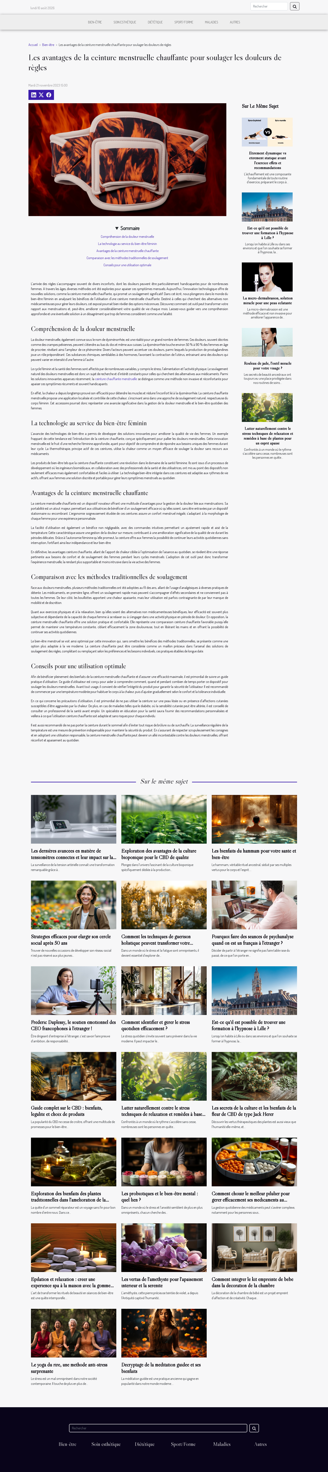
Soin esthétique (125, 22)
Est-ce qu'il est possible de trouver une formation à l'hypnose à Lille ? (267, 232)
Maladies (211, 22)
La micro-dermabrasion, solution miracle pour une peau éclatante (268, 300)
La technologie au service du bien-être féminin (127, 244)
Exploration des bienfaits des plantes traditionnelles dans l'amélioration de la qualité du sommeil (68, 1200)
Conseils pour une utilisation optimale (127, 265)
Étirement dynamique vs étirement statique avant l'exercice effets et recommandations (267, 160)
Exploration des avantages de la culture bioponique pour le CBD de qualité (158, 854)
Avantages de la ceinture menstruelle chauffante (127, 251)
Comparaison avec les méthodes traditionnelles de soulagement (127, 258)
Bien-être (95, 22)
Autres (235, 22)
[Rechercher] (269, 6)
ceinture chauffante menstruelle (116, 379)
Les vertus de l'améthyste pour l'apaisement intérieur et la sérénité (162, 1282)
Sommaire (130, 228)
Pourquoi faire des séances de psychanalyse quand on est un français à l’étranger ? (252, 939)
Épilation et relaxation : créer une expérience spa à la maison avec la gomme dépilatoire (70, 1285)
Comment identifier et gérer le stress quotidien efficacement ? (155, 1025)
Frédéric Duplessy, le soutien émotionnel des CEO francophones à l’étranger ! (73, 1025)
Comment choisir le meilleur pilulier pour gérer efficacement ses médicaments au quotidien (251, 1200)
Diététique (155, 22)
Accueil (33, 45)
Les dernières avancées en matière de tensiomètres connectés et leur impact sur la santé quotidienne (72, 857)
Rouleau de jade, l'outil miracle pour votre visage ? (267, 366)
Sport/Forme (183, 22)
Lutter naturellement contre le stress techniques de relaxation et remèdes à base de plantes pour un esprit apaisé (267, 435)
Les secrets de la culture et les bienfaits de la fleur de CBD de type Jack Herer (254, 1111)
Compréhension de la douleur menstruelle (127, 236)
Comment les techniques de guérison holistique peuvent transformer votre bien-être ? (156, 942)
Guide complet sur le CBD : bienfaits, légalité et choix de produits (66, 1111)
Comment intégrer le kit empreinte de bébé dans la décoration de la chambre (252, 1282)
